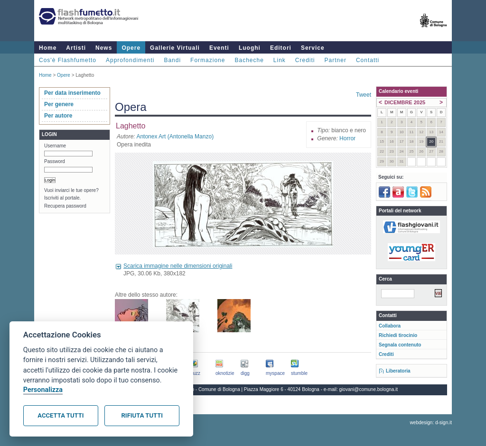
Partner (335, 60)
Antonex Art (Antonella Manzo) (175, 136)
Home (47, 48)
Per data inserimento (72, 93)
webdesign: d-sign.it (431, 422)
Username (55, 145)
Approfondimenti (130, 60)
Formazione (207, 60)
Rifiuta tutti (142, 415)
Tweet (363, 94)
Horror (347, 138)
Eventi (219, 48)
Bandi (172, 60)
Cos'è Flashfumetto (67, 60)
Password (54, 161)
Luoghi (250, 48)
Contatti (367, 60)
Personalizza (43, 390)
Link (279, 60)
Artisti (76, 48)
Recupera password (65, 206)
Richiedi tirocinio (398, 335)
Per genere (59, 104)
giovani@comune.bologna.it (368, 389)
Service (313, 48)
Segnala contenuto (400, 344)
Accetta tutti (60, 415)
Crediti (305, 60)
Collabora (390, 325)
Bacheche (248, 60)
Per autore (58, 115)
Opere (131, 48)
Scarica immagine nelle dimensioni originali (177, 266)
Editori (280, 48)
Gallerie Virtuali (175, 48)
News (103, 48)
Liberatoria (398, 370)
